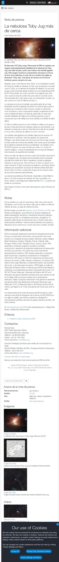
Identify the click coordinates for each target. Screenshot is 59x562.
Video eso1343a (9, 519)
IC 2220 (32, 393)
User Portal (41, 3)
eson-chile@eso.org (26, 353)
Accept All (15, 551)
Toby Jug (43, 181)
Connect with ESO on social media (17, 357)
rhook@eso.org (24, 340)
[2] (9, 189)
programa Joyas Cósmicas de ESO (38, 210)
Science (33, 3)
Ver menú (7, 8)
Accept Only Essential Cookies (38, 551)
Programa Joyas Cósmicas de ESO (22, 319)
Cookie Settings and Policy (31, 557)
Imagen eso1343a (10, 434)
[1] (36, 100)
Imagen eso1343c (10, 492)
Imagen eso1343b (10, 464)
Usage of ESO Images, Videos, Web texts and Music (30, 365)
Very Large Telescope (37, 401)
